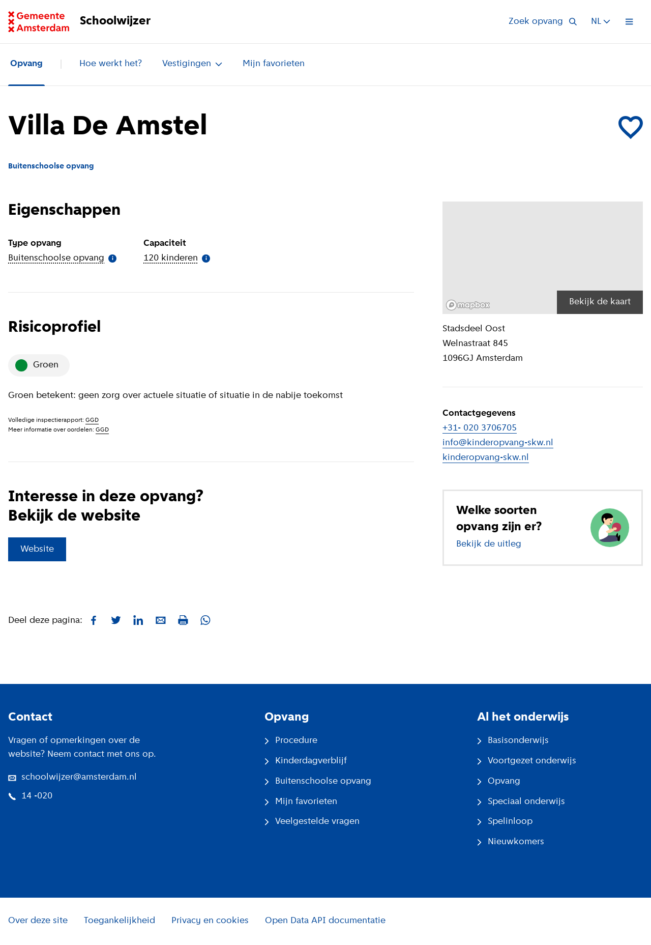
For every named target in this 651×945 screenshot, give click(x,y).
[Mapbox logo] (468, 305)
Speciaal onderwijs (521, 802)
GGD (92, 420)
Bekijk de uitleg (488, 544)
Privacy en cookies (210, 921)
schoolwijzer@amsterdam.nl (72, 777)
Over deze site (38, 921)
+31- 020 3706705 (479, 428)
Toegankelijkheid (119, 921)
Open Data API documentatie (325, 921)
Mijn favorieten (274, 64)
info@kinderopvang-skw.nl (497, 443)
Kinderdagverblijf (305, 761)
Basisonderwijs (513, 741)
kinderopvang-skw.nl (485, 458)
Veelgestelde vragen (312, 821)
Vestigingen (192, 64)
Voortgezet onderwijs (526, 761)
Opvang (26, 64)
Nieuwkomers (510, 842)
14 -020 (30, 796)
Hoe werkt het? (110, 64)
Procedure (290, 741)
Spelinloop (504, 821)
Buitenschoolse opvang (317, 781)
